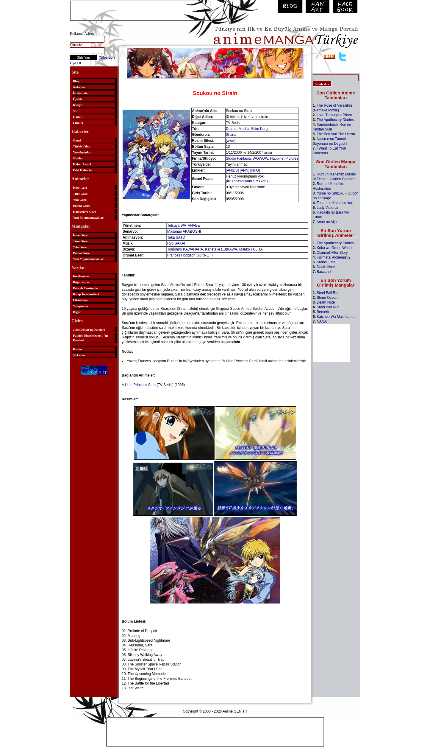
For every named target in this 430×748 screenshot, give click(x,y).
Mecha (244, 129)
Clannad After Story (332, 253)
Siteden (78, 158)
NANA (321, 321)
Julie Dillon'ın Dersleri (89, 329)
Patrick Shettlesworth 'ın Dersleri (90, 338)
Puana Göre (81, 205)
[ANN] (244, 170)
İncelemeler (81, 276)
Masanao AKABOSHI (184, 231)
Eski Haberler (83, 170)
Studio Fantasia (238, 158)
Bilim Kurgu (260, 129)
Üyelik (77, 99)
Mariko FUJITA (251, 249)
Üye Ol (75, 63)
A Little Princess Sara (139, 385)
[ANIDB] (232, 170)
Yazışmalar (81, 306)
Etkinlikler (80, 300)
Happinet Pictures (284, 158)
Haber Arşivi (82, 164)
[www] (231, 141)
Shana (231, 135)
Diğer (77, 312)
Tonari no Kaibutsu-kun (335, 203)
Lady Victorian (328, 208)
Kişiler (77, 349)
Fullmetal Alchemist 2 (333, 257)
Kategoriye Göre (84, 211)
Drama (231, 129)
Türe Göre (80, 193)
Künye (77, 105)
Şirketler (79, 355)
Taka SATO (176, 237)
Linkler (78, 123)
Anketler (79, 87)
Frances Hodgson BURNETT (190, 255)
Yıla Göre (80, 199)
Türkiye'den (81, 146)
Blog (76, 81)
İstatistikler (81, 93)
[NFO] (255, 170)
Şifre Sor (107, 57)
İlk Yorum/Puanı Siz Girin (247, 181)
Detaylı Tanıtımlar (85, 288)
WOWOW (260, 158)
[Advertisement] (140, 10)
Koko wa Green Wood (334, 248)
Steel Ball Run (328, 293)
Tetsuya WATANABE (183, 225)
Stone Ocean (327, 298)
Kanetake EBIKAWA (221, 249)
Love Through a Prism (334, 115)
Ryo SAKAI (176, 243)
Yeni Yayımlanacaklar (88, 217)
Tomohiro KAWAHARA (185, 249)
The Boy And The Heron (336, 134)
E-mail (77, 117)
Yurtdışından (82, 152)
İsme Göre (80, 187)
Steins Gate (326, 262)
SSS (75, 111)
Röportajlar (81, 282)
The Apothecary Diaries (335, 120)
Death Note (326, 267)
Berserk (323, 312)
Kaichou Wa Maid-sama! (336, 317)
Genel (77, 140)
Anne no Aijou (328, 222)
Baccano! (324, 272)
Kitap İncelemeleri (86, 294)
